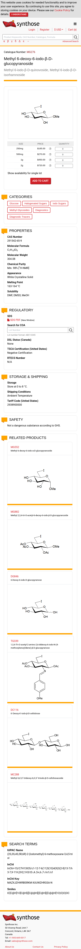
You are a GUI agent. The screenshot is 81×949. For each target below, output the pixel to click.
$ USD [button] (57, 29)
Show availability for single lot (25, 173)
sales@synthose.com (22, 941)
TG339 (14, 641)
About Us (9, 946)
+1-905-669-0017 (17, 937)
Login (32, 29)
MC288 (15, 774)
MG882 (15, 511)
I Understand (19, 14)
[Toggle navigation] (75, 24)
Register (44, 29)
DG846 (14, 576)
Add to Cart (40, 180)
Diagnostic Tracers (20, 216)
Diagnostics (41, 210)
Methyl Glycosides (19, 210)
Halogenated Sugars (35, 203)
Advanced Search (71, 41)
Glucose (14, 203)
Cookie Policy (62, 10)
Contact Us (38, 946)
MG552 (15, 447)
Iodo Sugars (59, 203)
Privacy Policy (61, 946)
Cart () (72, 29)
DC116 (14, 709)
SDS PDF (13, 320)
